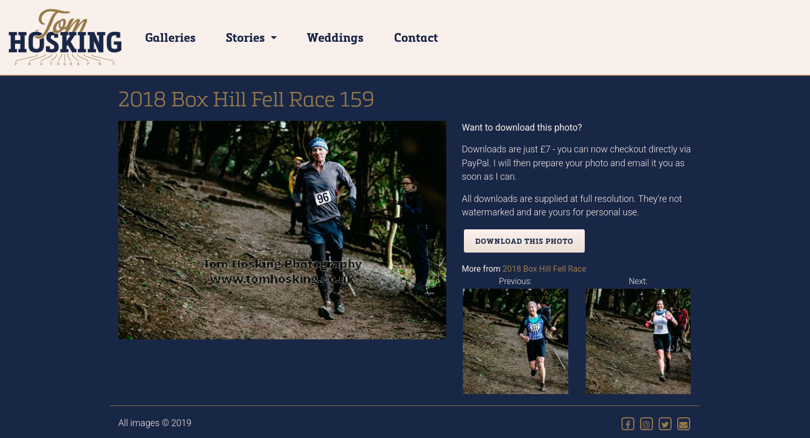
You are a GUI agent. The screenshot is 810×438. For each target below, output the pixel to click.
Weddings (335, 37)
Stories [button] (247, 37)
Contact (416, 37)
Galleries (170, 37)
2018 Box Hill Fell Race (544, 269)
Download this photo (524, 241)
